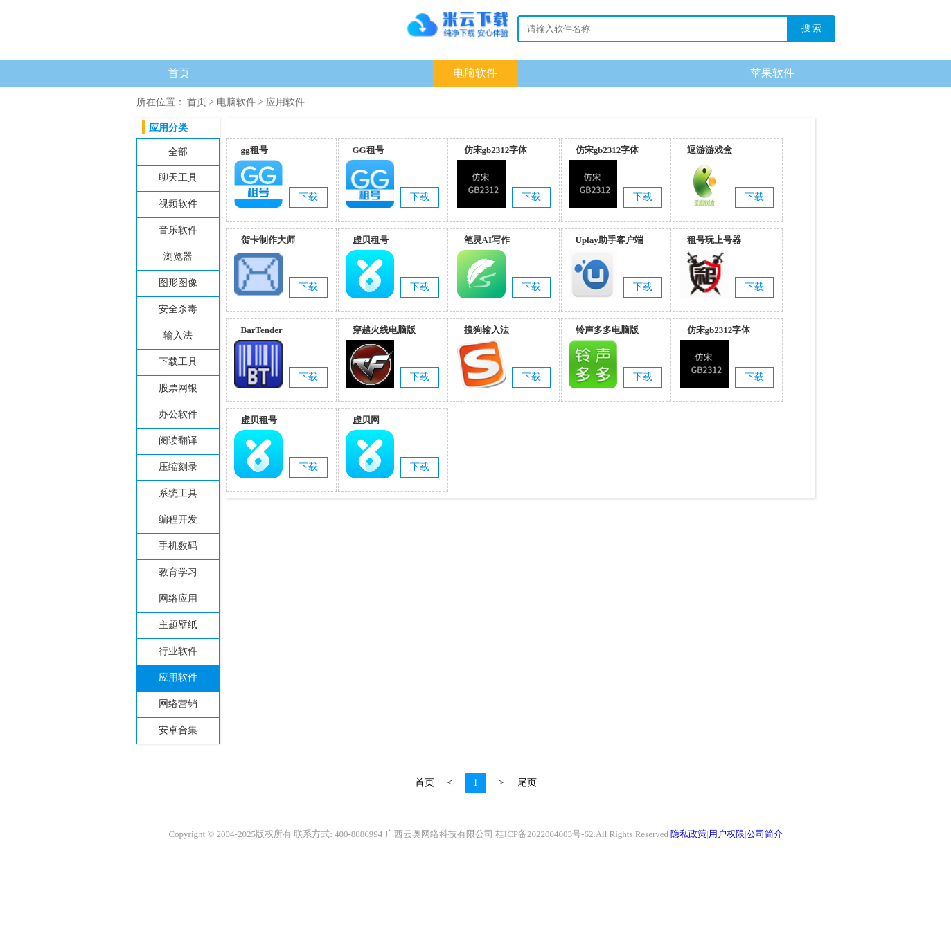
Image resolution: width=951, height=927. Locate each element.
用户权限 (727, 834)
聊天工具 (178, 177)
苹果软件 (772, 73)
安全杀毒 (178, 309)
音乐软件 (178, 230)
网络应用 (178, 598)
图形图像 (178, 283)
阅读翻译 (178, 440)
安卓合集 (178, 730)
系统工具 (178, 493)
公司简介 (765, 834)
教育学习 (178, 572)
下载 (476, 32)
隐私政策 (688, 834)
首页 (179, 73)
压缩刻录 (178, 467)
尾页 (527, 782)
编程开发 (178, 519)
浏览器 (178, 256)
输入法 (178, 335)
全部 (178, 152)
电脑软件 (475, 73)
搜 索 (811, 28)
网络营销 (178, 704)
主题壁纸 (178, 625)
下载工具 (178, 362)
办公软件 (178, 414)
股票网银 (178, 388)
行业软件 (178, 651)
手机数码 (178, 546)
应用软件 (285, 102)
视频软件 (178, 204)
